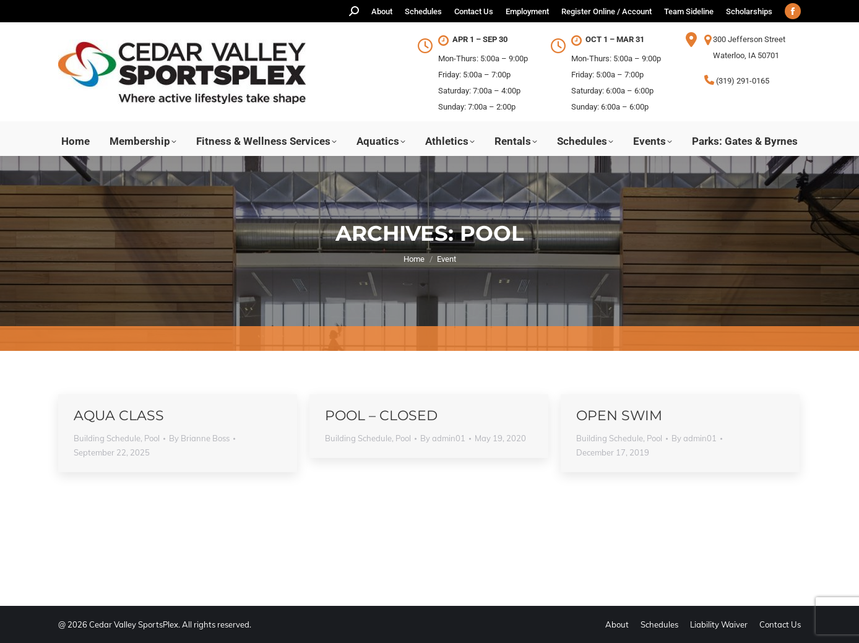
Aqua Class (119, 415)
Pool (152, 438)
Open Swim (619, 415)
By (199, 438)
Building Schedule (107, 438)
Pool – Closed (381, 415)
